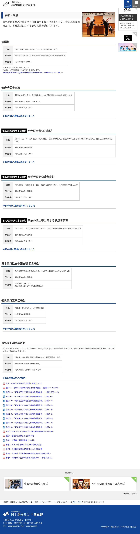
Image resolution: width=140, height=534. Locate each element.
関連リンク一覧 (130, 494)
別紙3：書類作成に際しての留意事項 (20, 436)
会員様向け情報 (87, 502)
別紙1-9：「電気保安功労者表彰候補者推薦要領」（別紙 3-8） (30, 427)
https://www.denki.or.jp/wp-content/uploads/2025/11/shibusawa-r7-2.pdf (31, 73)
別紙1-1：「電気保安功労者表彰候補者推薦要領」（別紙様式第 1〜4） (33, 392)
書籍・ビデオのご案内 (43, 502)
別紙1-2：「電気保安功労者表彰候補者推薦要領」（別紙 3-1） (30, 396)
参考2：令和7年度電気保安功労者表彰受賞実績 (23, 445)
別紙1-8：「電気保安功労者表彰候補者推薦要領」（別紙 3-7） (30, 423)
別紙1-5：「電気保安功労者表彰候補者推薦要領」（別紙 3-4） (30, 410)
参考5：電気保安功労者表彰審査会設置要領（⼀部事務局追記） (30, 458)
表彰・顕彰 (77, 502)
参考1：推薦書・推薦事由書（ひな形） (20, 440)
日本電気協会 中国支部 (22, 3)
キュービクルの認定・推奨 (62, 502)
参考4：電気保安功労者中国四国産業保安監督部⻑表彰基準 (28, 453)
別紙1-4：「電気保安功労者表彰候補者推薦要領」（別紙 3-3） (30, 405)
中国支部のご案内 (15, 502)
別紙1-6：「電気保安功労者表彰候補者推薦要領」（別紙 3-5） (30, 414)
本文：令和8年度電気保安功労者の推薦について (24, 383)
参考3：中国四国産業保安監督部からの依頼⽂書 (24, 449)
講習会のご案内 (28, 502)
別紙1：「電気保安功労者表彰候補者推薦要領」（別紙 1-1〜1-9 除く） (33, 388)
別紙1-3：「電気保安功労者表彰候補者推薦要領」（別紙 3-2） (30, 401)
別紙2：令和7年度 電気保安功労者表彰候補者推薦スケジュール (30, 431)
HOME (5, 502)
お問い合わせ (99, 502)
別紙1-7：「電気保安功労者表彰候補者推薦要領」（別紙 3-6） (30, 418)
